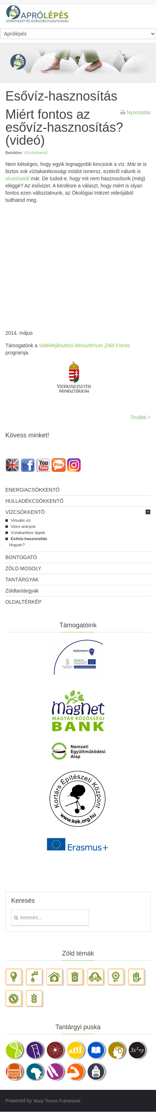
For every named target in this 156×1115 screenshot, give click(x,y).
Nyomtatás (135, 112)
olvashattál (17, 178)
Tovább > (140, 417)
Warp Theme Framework (57, 1101)
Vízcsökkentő (35, 152)
